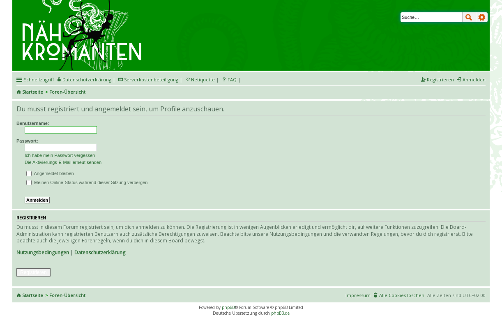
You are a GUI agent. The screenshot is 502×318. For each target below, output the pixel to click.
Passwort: (27, 140)
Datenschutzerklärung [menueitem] (86, 79)
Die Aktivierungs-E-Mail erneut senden (63, 162)
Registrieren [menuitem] (440, 79)
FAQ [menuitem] (232, 79)
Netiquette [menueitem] (203, 79)
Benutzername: (32, 123)
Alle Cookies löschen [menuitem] (401, 295)
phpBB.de (280, 313)
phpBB (228, 307)
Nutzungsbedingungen (42, 252)
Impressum (358, 295)
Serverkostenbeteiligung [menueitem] (151, 79)
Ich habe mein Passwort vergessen (60, 155)
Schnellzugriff (39, 79)
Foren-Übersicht (67, 92)
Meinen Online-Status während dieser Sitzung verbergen (86, 182)
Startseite (32, 92)
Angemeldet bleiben (50, 173)
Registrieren (33, 272)
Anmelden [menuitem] (474, 79)
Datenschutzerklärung (99, 252)
